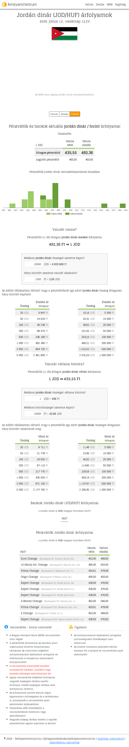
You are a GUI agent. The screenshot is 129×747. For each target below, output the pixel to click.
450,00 (104, 577)
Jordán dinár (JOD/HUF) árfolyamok (64, 15)
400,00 (92, 577)
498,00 (104, 558)
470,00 (104, 583)
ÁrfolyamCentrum (19, 4)
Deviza (100, 4)
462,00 (92, 601)
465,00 (92, 564)
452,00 (92, 558)
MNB (110, 4)
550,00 (104, 564)
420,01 (92, 570)
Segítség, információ (111, 738)
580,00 (104, 601)
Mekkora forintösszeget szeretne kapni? (49, 407)
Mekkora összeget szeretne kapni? (54, 258)
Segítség (120, 4)
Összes (75, 114)
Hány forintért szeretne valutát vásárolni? (50, 273)
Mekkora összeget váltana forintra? (55, 392)
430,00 (92, 583)
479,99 (104, 570)
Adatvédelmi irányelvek (64, 742)
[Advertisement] (64, 66)
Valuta (89, 4)
